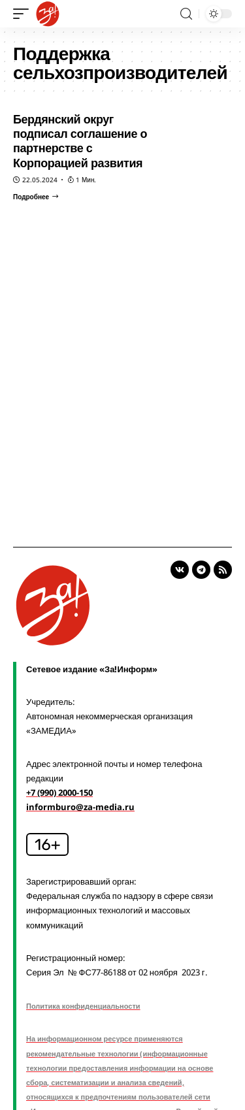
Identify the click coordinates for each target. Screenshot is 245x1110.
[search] (186, 14)
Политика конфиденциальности (83, 1006)
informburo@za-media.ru (80, 807)
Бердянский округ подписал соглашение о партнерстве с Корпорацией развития (80, 141)
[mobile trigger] (24, 13)
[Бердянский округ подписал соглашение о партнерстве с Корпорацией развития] (35, 196)
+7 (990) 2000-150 (59, 792)
